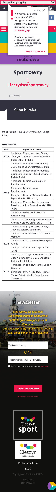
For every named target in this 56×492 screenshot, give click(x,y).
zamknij (39, 10)
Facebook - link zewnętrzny (51, 18)
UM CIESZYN (36, 474)
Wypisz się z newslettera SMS (28, 396)
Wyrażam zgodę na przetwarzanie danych (26, 367)
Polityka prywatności (28, 463)
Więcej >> (44, 367)
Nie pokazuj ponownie (35, 51)
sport (28, 429)
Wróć (16, 96)
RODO (28, 468)
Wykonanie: (28, 481)
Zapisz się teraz (28, 388)
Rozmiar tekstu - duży (51, 8)
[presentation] (28, 375)
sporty (28, 59)
